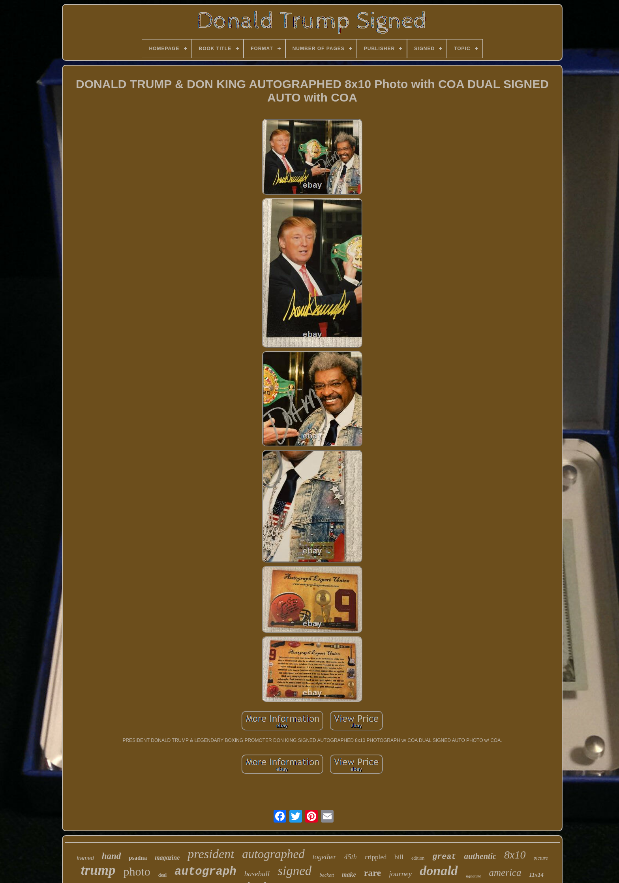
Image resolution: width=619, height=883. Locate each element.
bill (398, 857)
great (444, 856)
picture (541, 858)
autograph (205, 871)
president (211, 854)
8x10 (514, 855)
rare (372, 873)
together (324, 857)
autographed (273, 854)
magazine (167, 857)
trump (98, 870)
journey (400, 874)
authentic (480, 856)
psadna (138, 858)
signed (294, 871)
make (349, 874)
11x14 (536, 875)
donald (439, 870)
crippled (376, 857)
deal (162, 875)
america (505, 872)
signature (473, 876)
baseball (257, 874)
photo (136, 871)
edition (417, 858)
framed (85, 858)
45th (350, 857)
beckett (326, 875)
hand (111, 856)
